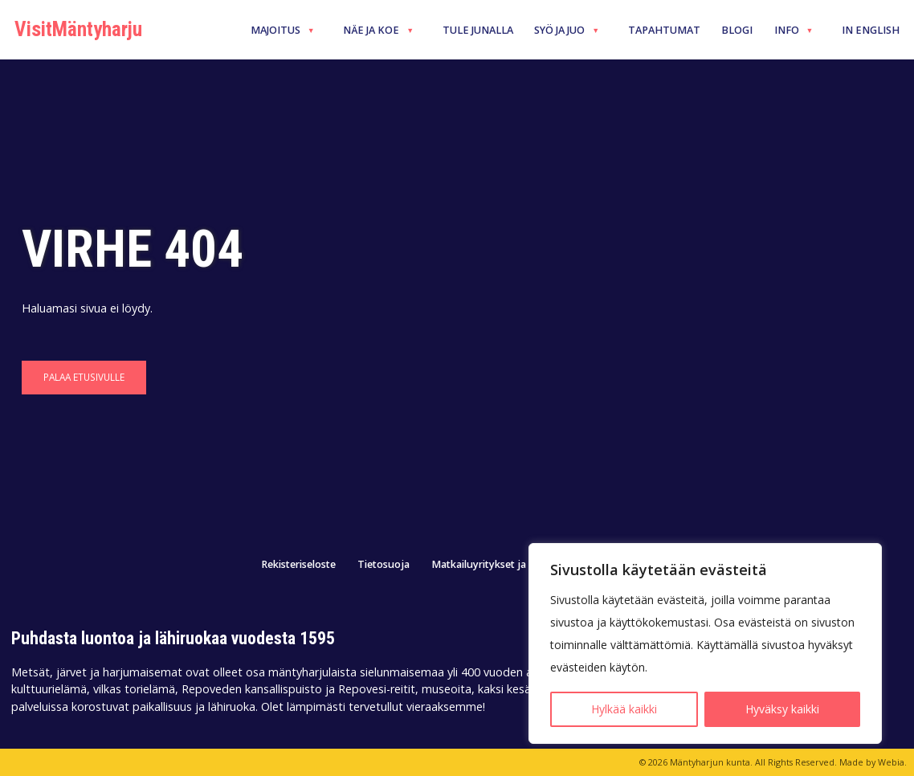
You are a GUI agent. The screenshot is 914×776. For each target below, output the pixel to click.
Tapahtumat (664, 30)
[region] (705, 643)
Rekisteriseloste (298, 564)
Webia (891, 762)
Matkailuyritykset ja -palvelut (501, 564)
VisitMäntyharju (78, 29)
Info (794, 30)
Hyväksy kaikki (782, 709)
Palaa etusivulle (83, 376)
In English (871, 30)
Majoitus (283, 30)
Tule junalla (478, 30)
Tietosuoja (383, 564)
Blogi (737, 30)
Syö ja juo (566, 30)
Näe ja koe (378, 30)
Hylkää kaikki (624, 709)
